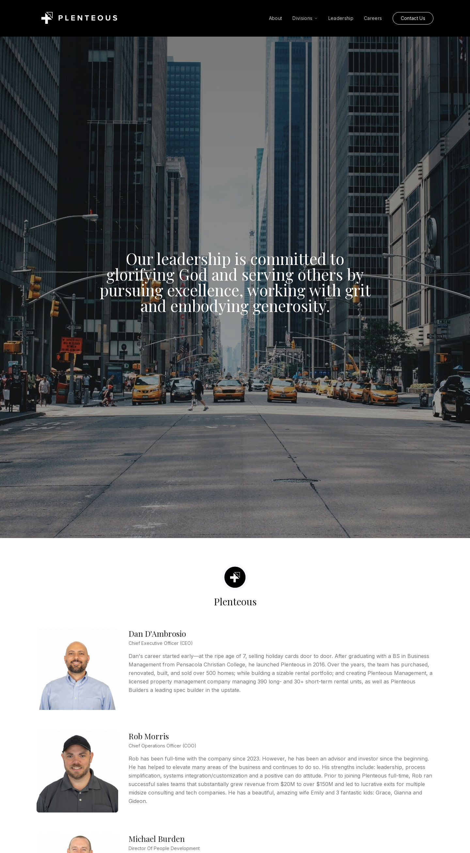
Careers (373, 18)
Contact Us (413, 18)
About (275, 18)
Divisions (305, 18)
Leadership (341, 18)
